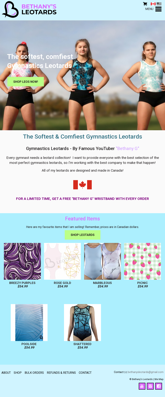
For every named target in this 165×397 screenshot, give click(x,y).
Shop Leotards (83, 235)
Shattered (82, 344)
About (6, 372)
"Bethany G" (127, 148)
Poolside (29, 344)
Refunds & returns (61, 372)
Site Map (159, 379)
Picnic (142, 282)
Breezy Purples (22, 282)
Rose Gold (62, 282)
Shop (18, 372)
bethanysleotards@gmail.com (146, 372)
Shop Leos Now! (25, 82)
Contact (85, 372)
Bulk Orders (34, 372)
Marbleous (102, 282)
